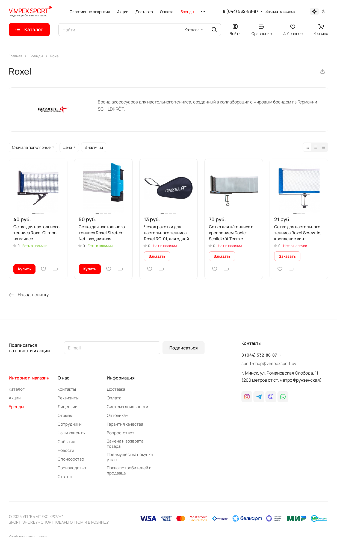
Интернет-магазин (29, 378)
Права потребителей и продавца (129, 470)
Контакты (67, 389)
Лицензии (68, 407)
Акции (15, 398)
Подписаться (183, 348)
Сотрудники (70, 424)
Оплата (114, 398)
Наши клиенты (71, 433)
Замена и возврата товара (125, 443)
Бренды (16, 407)
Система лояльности (127, 407)
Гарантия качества (125, 424)
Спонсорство (71, 459)
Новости (66, 450)
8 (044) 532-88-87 (240, 11)
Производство (72, 468)
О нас (63, 378)
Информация (121, 378)
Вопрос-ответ (120, 433)
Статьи (65, 476)
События (66, 441)
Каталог (17, 389)
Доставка (116, 389)
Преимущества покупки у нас (130, 457)
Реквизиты (68, 398)
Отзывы (65, 415)
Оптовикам (117, 415)
